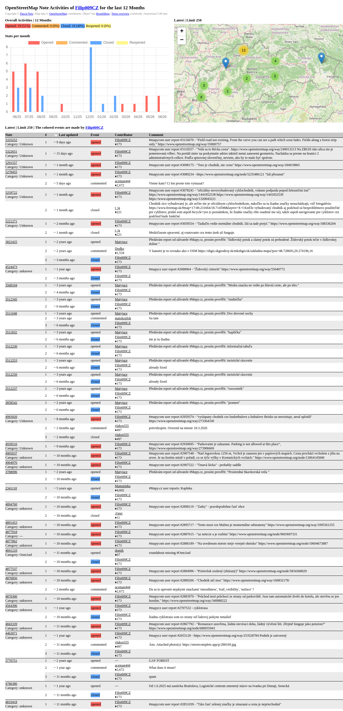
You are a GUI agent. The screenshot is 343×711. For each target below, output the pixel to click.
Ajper (118, 513)
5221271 (11, 221)
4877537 (11, 569)
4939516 (11, 444)
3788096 (11, 472)
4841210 (11, 550)
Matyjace (121, 242)
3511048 (11, 313)
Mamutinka (122, 486)
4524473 (11, 267)
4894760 (11, 504)
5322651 (11, 151)
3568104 (11, 285)
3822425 (11, 242)
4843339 (11, 624)
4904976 (11, 463)
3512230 (11, 346)
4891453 (11, 523)
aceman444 (122, 181)
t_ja (117, 208)
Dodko (119, 249)
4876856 (11, 578)
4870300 (11, 596)
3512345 (11, 299)
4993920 (11, 417)
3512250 (11, 374)
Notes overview (120, 13)
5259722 (11, 193)
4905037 (11, 453)
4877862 (11, 541)
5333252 (11, 140)
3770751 (11, 661)
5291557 (11, 163)
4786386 (11, 684)
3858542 (11, 403)
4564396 (11, 606)
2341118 (11, 488)
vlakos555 (122, 426)
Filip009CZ (87, 7)
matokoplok (123, 318)
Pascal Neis (26, 13)
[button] (225, 63)
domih (119, 550)
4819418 (11, 702)
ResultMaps (103, 13)
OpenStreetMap (58, 13)
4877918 (11, 532)
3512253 (11, 360)
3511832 (11, 332)
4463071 (11, 633)
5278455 (11, 172)
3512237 (11, 389)
